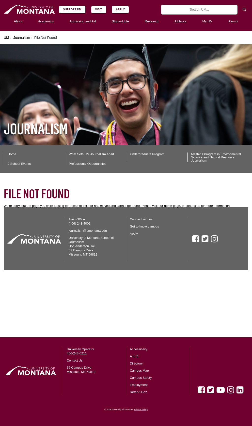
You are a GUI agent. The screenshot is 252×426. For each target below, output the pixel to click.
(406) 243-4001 (80, 223)
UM (6, 38)
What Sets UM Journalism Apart (91, 154)
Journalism (21, 38)
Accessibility (138, 349)
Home (12, 154)
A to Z (134, 356)
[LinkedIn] (239, 390)
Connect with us (141, 219)
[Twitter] (210, 390)
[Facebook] (201, 390)
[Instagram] (230, 390)
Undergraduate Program (147, 154)
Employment (139, 385)
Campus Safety (141, 378)
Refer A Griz (138, 392)
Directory (136, 363)
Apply (134, 233)
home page (172, 206)
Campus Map (139, 370)
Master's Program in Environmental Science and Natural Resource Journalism (216, 157)
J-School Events (19, 164)
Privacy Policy (141, 409)
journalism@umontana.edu (88, 230)
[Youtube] (221, 390)
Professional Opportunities (87, 164)
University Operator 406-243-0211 (80, 351)
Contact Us (74, 360)
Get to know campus (144, 226)
